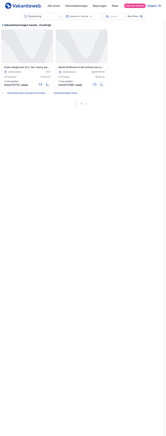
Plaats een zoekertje (134, 5)
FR (159, 5)
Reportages (100, 6)
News (115, 6)
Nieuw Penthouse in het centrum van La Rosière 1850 (87, 67)
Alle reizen (54, 6)
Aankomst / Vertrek (79, 16)
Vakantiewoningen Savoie (65, 93)
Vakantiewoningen (76, 6)
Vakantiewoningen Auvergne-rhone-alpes (26, 93)
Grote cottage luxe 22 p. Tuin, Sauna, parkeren (29, 67)
